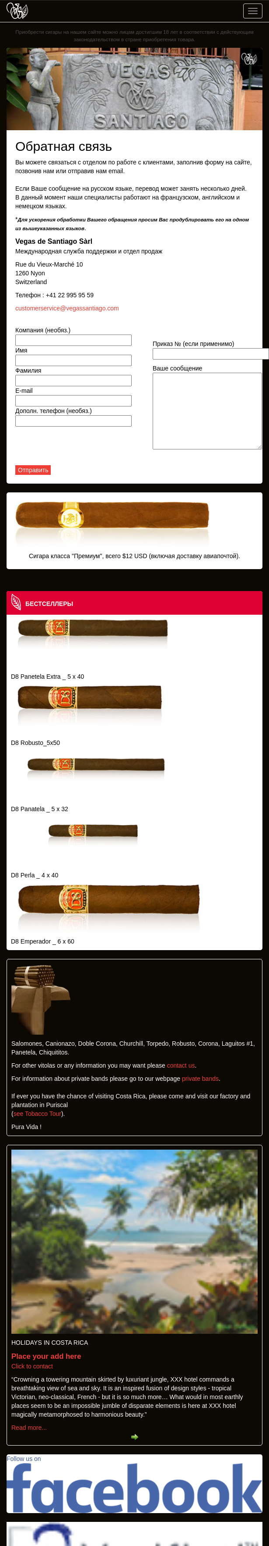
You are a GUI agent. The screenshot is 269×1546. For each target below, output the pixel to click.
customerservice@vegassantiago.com (67, 308)
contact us (181, 1065)
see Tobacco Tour (37, 1113)
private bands (200, 1078)
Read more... (29, 1427)
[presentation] (81, 448)
